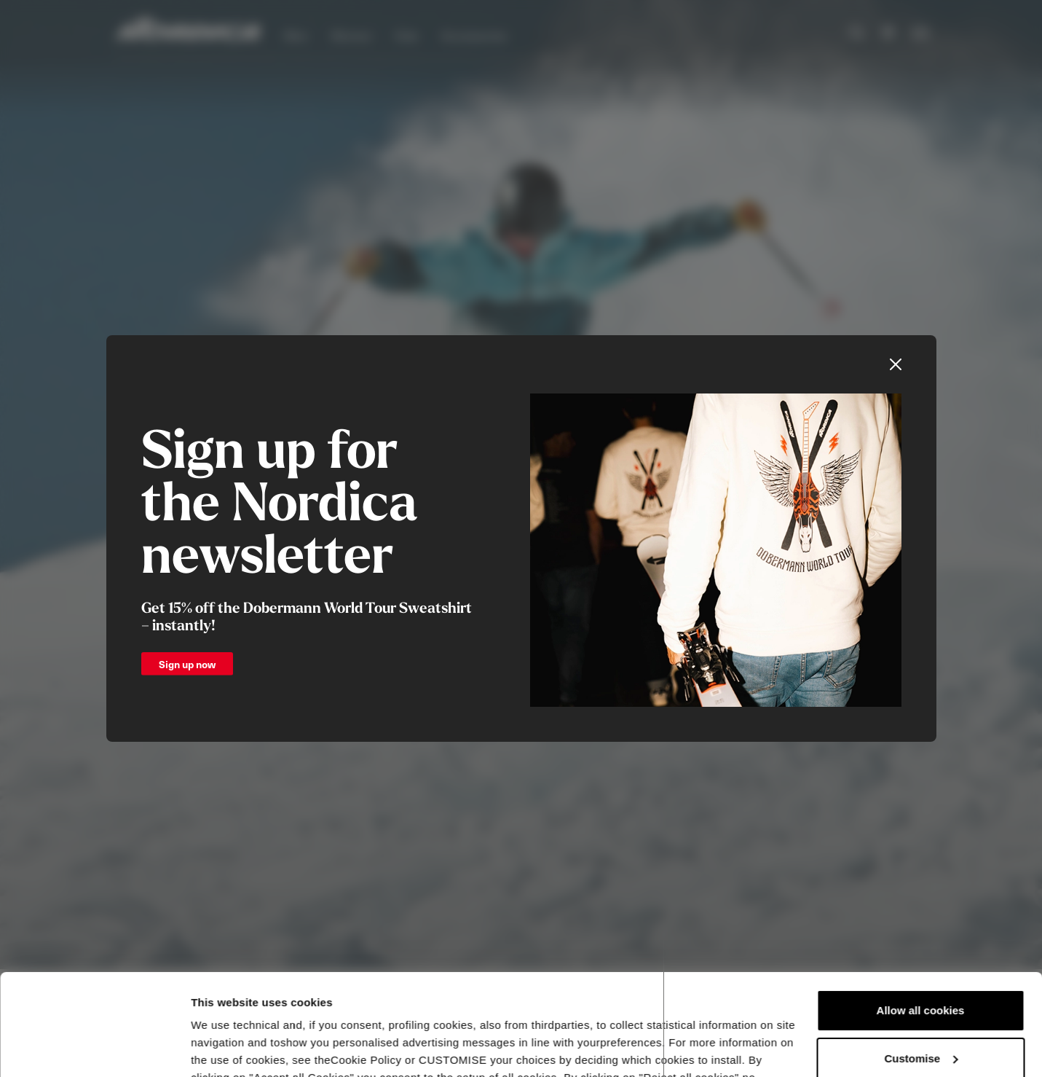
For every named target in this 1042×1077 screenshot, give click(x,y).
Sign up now (187, 664)
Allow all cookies (921, 923)
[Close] (895, 364)
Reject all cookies (920, 1019)
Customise (921, 971)
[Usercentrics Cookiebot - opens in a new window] (94, 1049)
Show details (224, 1048)
